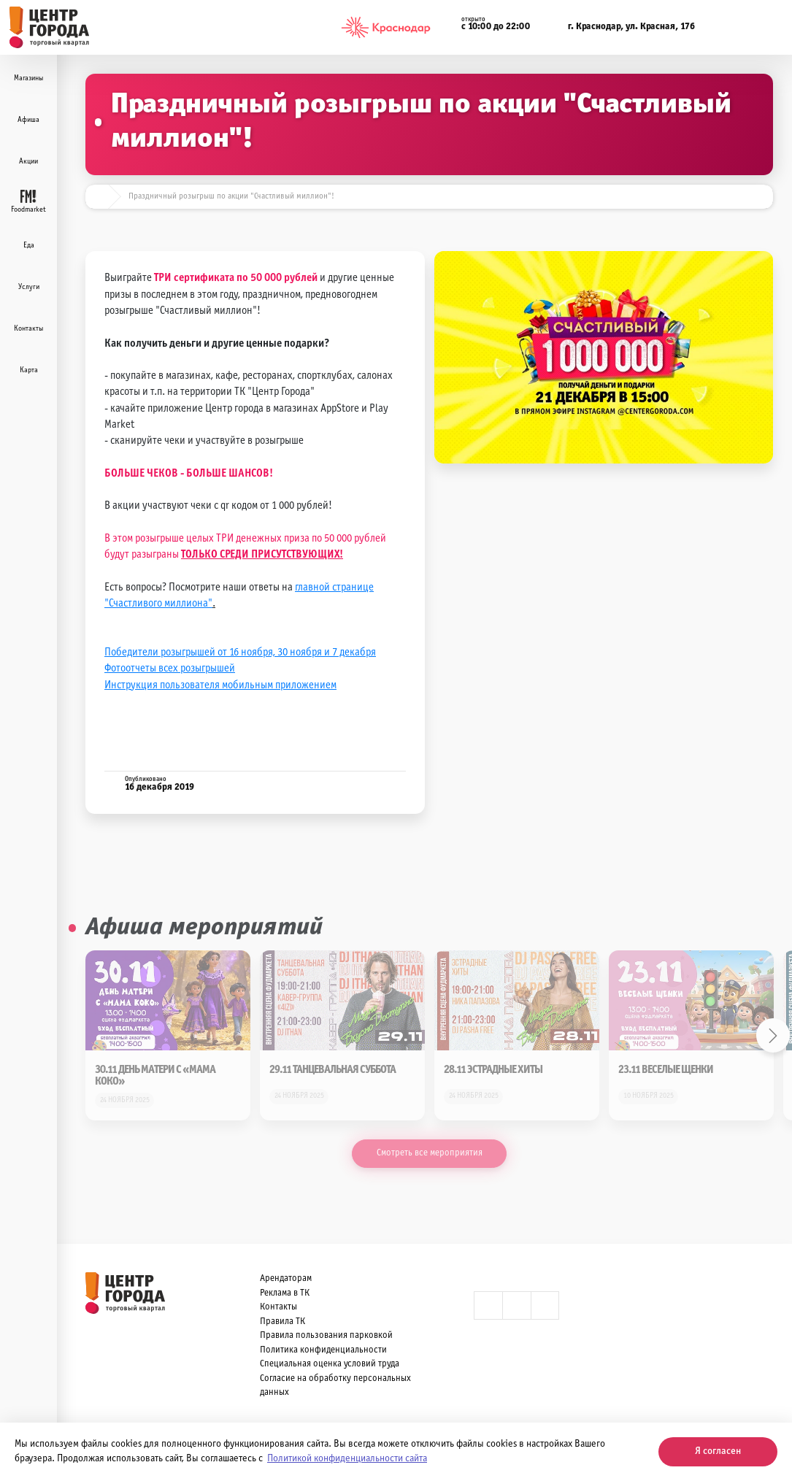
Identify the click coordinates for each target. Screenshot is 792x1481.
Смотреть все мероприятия (429, 1153)
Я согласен (718, 1451)
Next (773, 1035)
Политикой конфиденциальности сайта (347, 1458)
